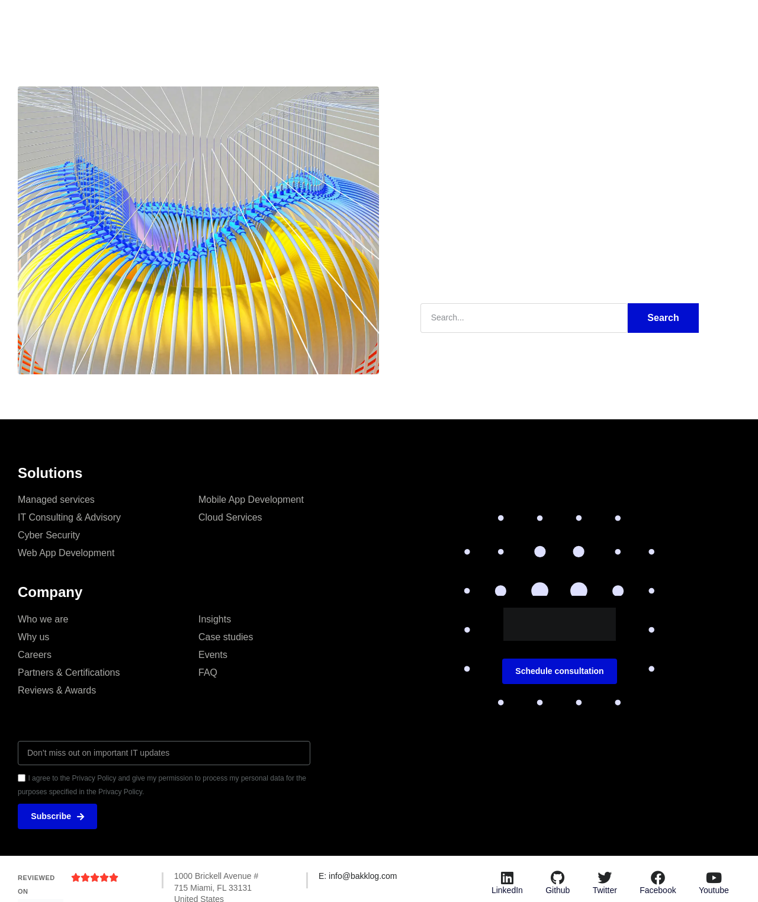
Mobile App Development (251, 499)
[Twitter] (605, 878)
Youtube (714, 890)
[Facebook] (658, 878)
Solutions (265, 20)
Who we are (43, 619)
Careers (35, 654)
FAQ (207, 672)
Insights (210, 20)
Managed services (56, 499)
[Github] (558, 878)
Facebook (658, 890)
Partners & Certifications (69, 672)
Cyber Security (49, 534)
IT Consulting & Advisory (69, 517)
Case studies (387, 20)
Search (663, 317)
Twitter (605, 890)
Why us (33, 636)
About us (322, 20)
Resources (456, 20)
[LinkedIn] (507, 878)
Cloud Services (230, 517)
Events (212, 654)
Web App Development (66, 552)
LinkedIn (507, 890)
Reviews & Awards (57, 690)
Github (557, 890)
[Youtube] (713, 878)
